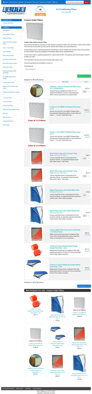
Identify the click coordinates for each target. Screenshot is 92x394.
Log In (55, 2)
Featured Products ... (8, 121)
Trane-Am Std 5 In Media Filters (10, 43)
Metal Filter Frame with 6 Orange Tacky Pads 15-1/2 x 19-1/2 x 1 (63, 172)
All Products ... (7, 125)
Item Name (65, 82)
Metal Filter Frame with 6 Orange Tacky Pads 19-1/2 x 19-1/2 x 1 (63, 154)
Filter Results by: (28, 66)
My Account (28, 2)
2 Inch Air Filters (7, 102)
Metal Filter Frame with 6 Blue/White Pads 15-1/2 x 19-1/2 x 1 (57, 317)
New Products (13, 2)
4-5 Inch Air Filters (8, 105)
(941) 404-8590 (66, 12)
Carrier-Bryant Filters (8, 34)
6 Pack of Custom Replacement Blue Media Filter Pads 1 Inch (57, 343)
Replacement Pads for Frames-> (11, 93)
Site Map (28, 388)
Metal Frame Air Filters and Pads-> (10, 87)
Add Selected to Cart (84, 76)
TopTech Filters (7, 38)
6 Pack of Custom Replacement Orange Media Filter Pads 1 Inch (63, 247)
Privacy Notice (37, 388)
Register (49, 2)
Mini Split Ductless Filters (10, 63)
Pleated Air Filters (8, 67)
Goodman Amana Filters (9, 59)
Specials (21, 2)
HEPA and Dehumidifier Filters (11, 109)
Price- (86, 82)
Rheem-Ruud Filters (8, 55)
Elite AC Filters (51, 393)
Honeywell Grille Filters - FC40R (9, 77)
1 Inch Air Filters (7, 98)
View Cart (35, 2)
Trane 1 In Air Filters (8, 48)
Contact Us (43, 2)
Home (5, 2)
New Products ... (7, 117)
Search (86, 2)
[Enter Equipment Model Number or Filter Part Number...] (75, 2)
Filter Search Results (8, 388)
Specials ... (6, 113)
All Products (6, 30)
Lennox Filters (7, 51)
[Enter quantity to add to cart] (88, 91)
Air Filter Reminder (8, 23)
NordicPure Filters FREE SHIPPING (9, 72)
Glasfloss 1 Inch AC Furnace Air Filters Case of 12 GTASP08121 (35, 370)
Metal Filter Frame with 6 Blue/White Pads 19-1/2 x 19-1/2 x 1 (79, 375)
